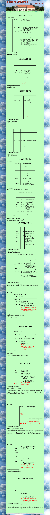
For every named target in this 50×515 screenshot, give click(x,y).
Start (14, 513)
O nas (16, 513)
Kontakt (32, 513)
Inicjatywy (22, 513)
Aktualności (20, 513)
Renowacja (24, 513)
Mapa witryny (34, 513)
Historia (17, 513)
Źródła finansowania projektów (28, 513)
